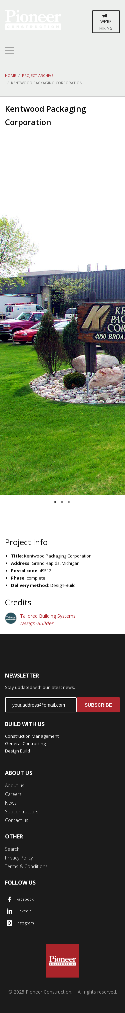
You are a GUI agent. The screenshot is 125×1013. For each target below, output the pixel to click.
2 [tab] (62, 502)
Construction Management (32, 736)
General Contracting (25, 743)
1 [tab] (55, 502)
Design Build (17, 751)
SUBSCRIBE (98, 705)
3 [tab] (68, 502)
